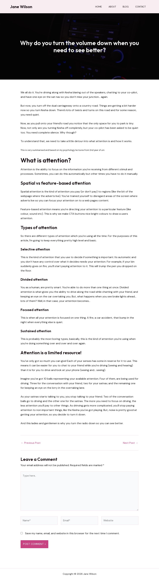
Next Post (130, 443)
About (112, 6)
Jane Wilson (21, 6)
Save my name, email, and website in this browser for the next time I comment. (72, 535)
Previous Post (31, 443)
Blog (126, 6)
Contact (140, 6)
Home (98, 6)
